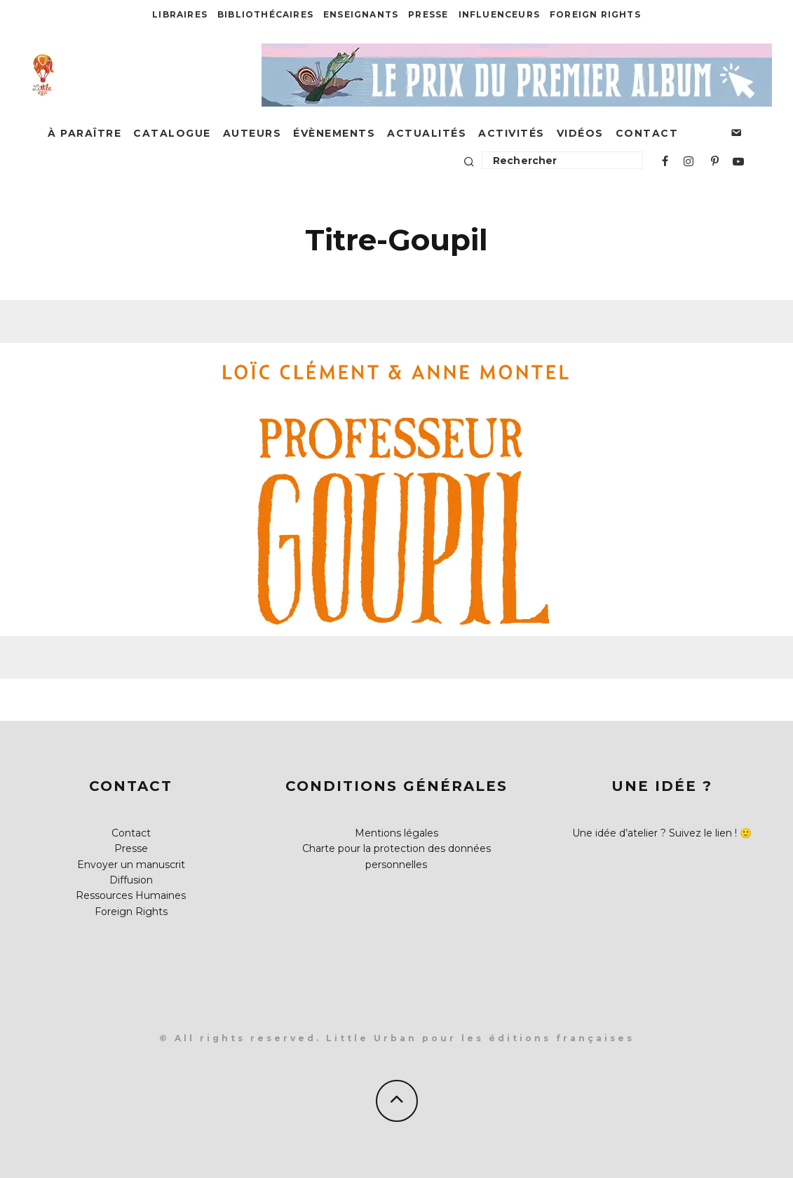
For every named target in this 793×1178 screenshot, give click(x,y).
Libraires (180, 14)
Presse (428, 14)
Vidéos (580, 133)
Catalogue (172, 133)
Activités (511, 133)
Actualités (426, 133)
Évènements (334, 133)
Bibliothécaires (265, 14)
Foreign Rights (595, 14)
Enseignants (360, 14)
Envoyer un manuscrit (131, 864)
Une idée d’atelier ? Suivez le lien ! (654, 833)
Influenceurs (499, 14)
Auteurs (252, 133)
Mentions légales (396, 833)
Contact (647, 133)
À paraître (84, 133)
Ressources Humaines (131, 895)
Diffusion (131, 880)
